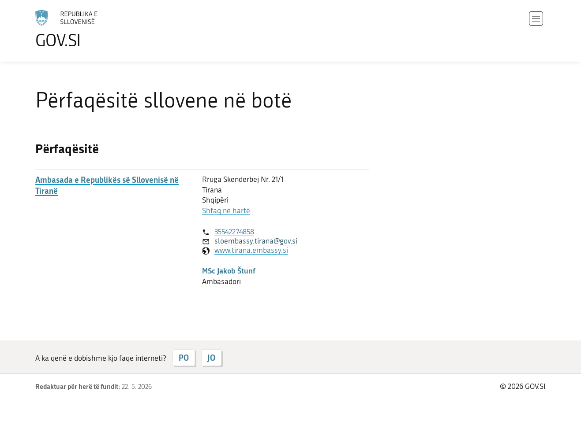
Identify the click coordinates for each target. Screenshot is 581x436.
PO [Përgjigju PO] (184, 357)
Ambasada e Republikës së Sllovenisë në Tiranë (107, 185)
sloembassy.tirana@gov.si (255, 240)
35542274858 (234, 231)
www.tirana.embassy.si (251, 250)
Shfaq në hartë (226, 210)
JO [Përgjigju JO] (211, 357)
